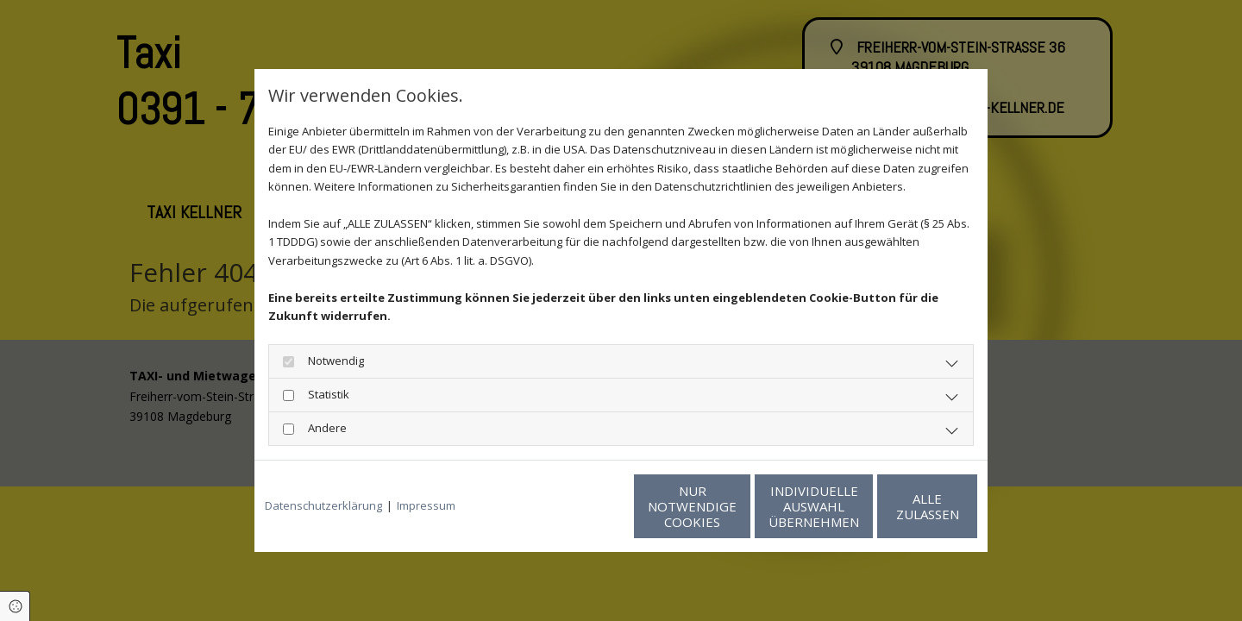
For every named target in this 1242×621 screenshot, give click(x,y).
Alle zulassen (897, 506)
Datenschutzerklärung (323, 505)
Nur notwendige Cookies (570, 506)
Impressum (426, 505)
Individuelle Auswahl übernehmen (733, 506)
